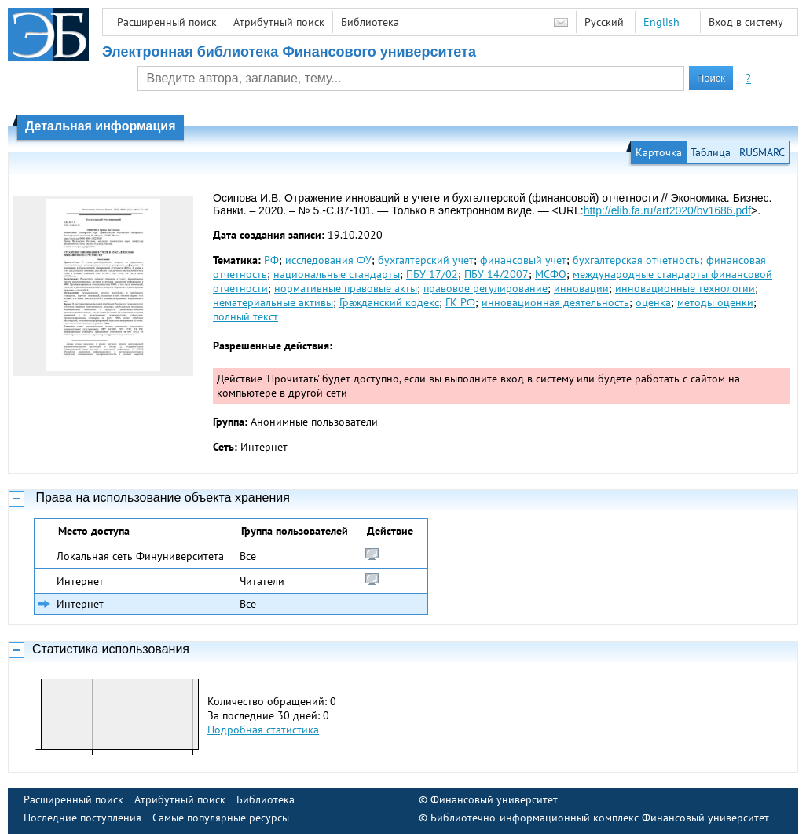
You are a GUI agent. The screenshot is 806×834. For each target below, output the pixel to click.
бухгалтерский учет (426, 260)
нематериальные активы (273, 302)
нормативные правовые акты (345, 288)
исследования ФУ (328, 260)
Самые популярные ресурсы (220, 817)
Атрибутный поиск (278, 22)
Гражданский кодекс (389, 302)
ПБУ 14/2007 (496, 274)
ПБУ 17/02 (432, 274)
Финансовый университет (494, 799)
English (661, 22)
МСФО (550, 274)
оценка (653, 302)
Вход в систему (746, 22)
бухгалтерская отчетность (636, 260)
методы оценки (715, 302)
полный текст (245, 316)
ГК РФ (460, 302)
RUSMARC (762, 152)
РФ (271, 260)
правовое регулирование (485, 288)
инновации (581, 288)
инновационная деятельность (555, 302)
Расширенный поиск (167, 22)
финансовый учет (523, 260)
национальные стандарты (336, 274)
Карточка (659, 152)
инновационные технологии (685, 288)
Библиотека (370, 22)
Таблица (711, 152)
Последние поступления (82, 817)
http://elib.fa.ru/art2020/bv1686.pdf (667, 210)
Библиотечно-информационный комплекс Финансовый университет (599, 817)
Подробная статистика (263, 729)
